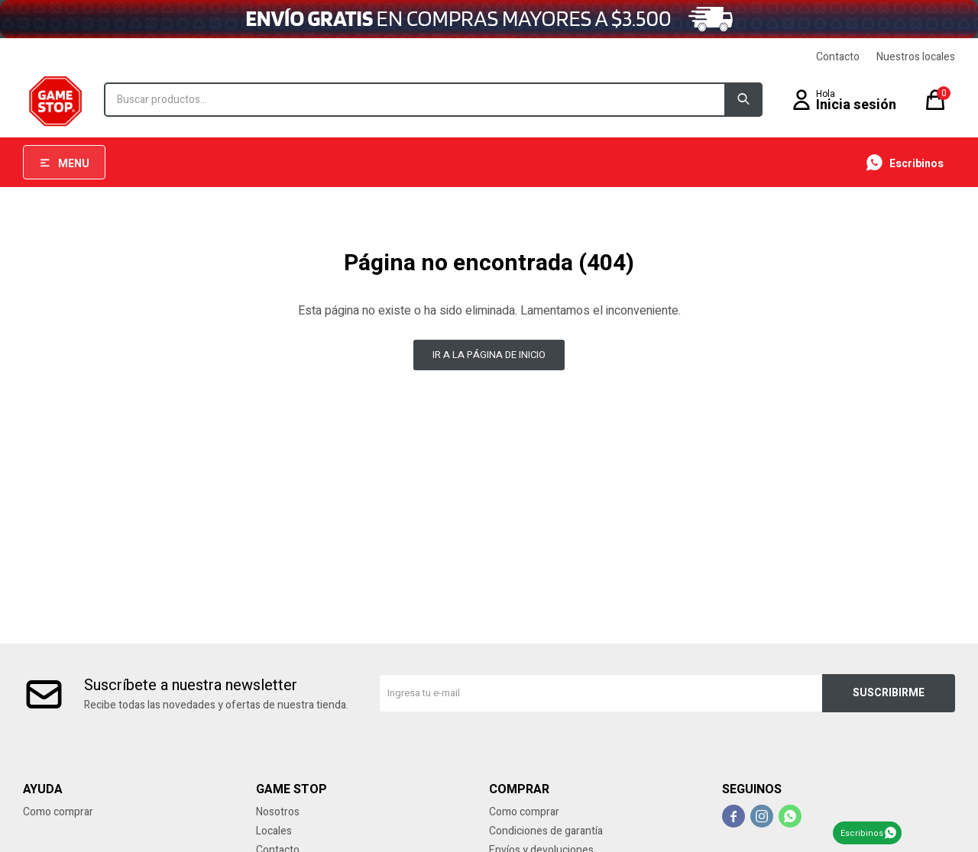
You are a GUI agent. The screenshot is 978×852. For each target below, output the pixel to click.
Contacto (838, 57)
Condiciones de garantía (546, 831)
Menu (73, 164)
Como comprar (58, 812)
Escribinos (861, 833)
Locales (274, 831)
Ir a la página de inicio (489, 354)
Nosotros (278, 812)
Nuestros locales (915, 57)
